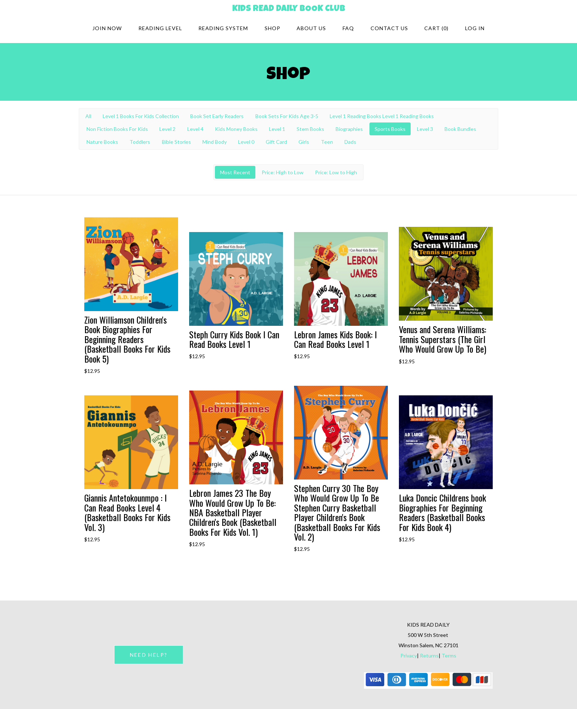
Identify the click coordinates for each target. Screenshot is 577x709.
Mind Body (214, 142)
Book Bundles (460, 129)
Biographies (349, 129)
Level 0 (246, 142)
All (88, 116)
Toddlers (140, 142)
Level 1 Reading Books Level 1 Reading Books (382, 116)
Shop (272, 28)
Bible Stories (176, 142)
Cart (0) (436, 28)
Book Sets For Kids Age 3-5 (286, 116)
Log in (475, 28)
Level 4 (195, 129)
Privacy (408, 655)
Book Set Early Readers (217, 116)
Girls (303, 142)
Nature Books (102, 142)
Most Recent (235, 172)
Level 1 (277, 129)
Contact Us (389, 28)
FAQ (348, 28)
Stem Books (310, 129)
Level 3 (425, 129)
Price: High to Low (283, 172)
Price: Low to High (336, 172)
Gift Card (276, 142)
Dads (350, 142)
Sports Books (390, 129)
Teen (327, 142)
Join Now (107, 28)
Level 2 (167, 129)
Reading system (223, 28)
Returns (429, 655)
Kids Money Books (236, 129)
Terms (449, 655)
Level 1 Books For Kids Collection (141, 116)
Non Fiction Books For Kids (117, 129)
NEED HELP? (148, 655)
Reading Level (160, 28)
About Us (311, 28)
